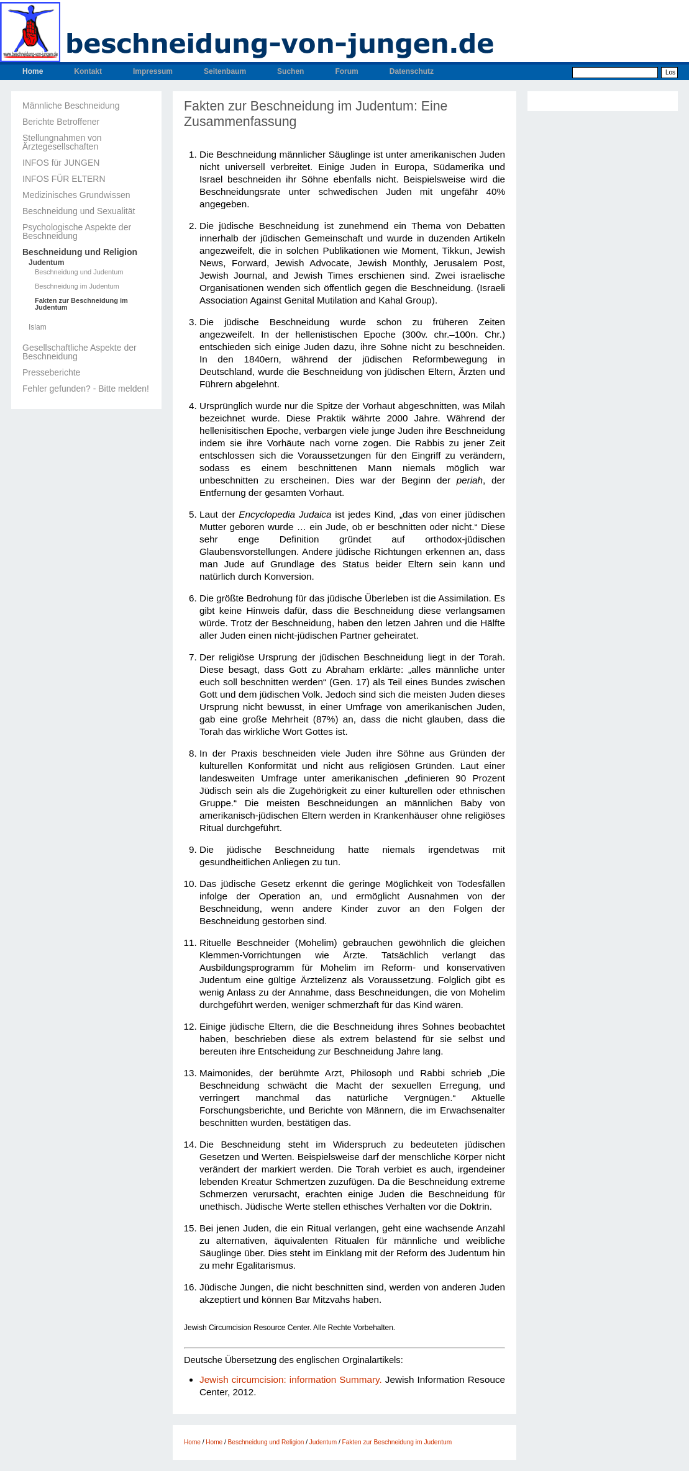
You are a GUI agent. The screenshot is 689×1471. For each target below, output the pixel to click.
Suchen (290, 71)
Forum (346, 71)
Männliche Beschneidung (70, 105)
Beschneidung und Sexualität (78, 211)
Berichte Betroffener (60, 121)
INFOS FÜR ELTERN (64, 178)
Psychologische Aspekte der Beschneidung (76, 231)
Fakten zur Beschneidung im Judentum (81, 304)
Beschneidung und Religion (79, 252)
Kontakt (88, 71)
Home (32, 71)
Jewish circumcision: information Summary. (290, 1379)
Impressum (153, 71)
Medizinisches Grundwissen (76, 195)
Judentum (46, 262)
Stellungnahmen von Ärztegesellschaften (62, 142)
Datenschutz (412, 71)
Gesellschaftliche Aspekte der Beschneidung (79, 352)
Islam (38, 327)
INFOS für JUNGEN (60, 162)
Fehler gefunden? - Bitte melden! (85, 388)
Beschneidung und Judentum (79, 272)
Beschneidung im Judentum (77, 286)
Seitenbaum (225, 71)
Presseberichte (51, 372)
